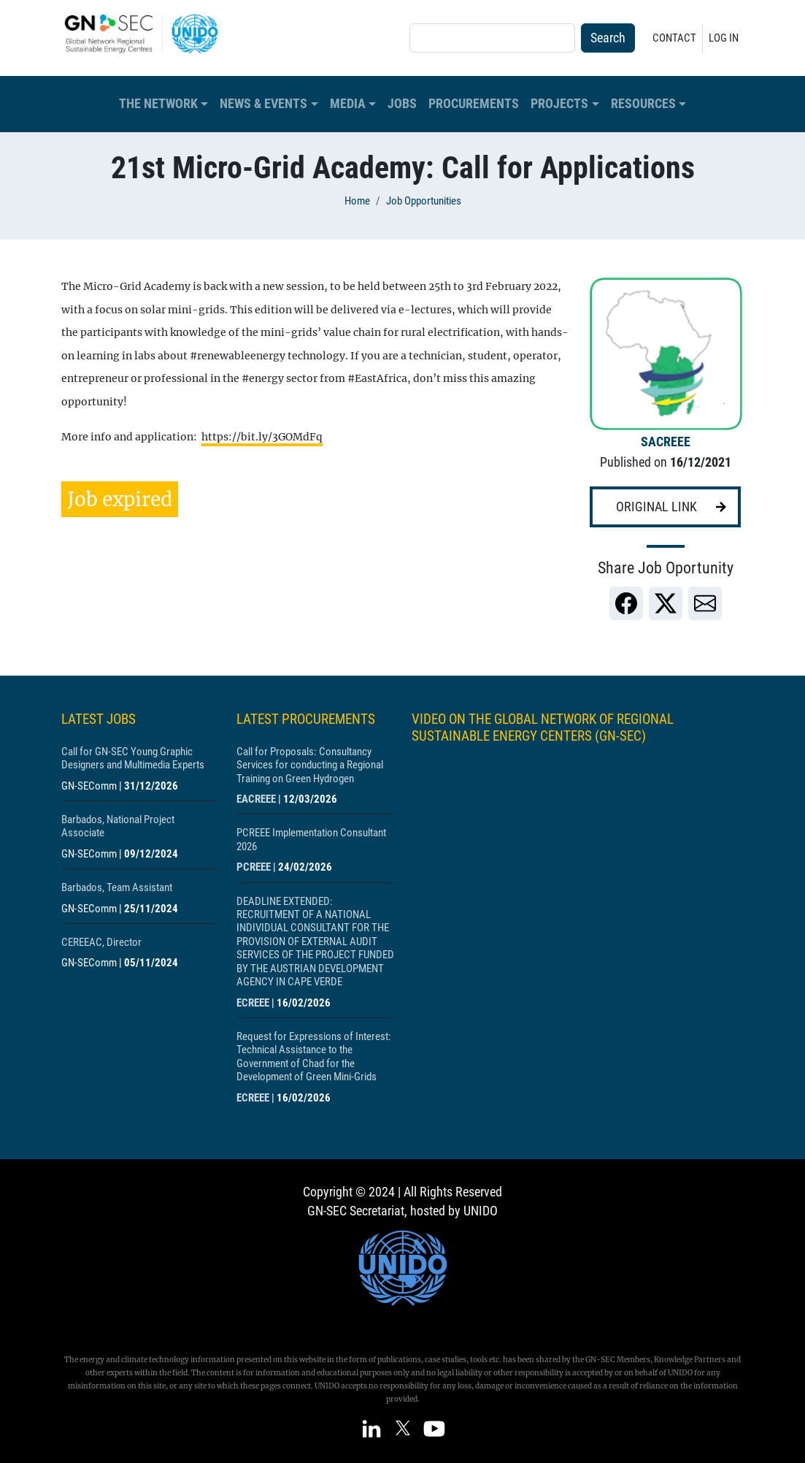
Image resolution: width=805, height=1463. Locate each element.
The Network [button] (158, 103)
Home (357, 200)
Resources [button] (643, 103)
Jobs (402, 103)
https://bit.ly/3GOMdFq (262, 436)
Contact (674, 38)
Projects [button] (559, 103)
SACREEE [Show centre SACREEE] (665, 442)
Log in (724, 38)
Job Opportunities (423, 200)
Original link (656, 507)
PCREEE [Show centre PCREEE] (253, 867)
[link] (626, 603)
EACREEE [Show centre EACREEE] (256, 799)
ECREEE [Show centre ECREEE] (252, 1002)
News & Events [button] (263, 103)
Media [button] (348, 103)
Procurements (473, 103)
